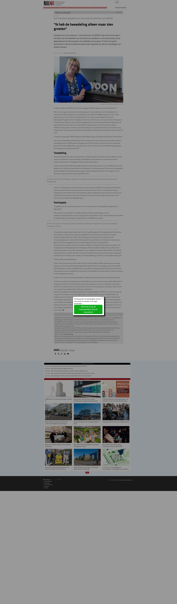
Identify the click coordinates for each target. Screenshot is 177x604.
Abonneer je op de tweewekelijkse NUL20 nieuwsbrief (88, 309)
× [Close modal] (102, 298)
